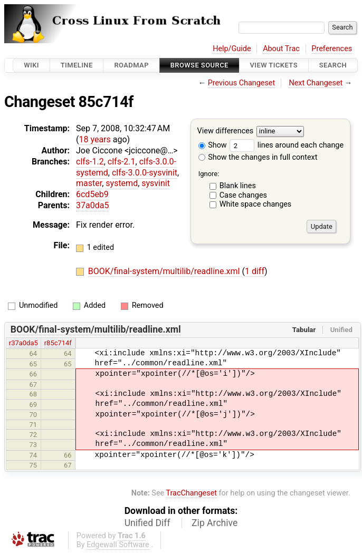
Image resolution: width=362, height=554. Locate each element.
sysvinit (155, 183)
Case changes (243, 195)
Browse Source (199, 65)
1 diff (254, 271)
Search (333, 65)
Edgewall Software (118, 544)
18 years (94, 139)
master (89, 183)
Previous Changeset (241, 83)
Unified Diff (147, 523)
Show (212, 145)
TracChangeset (191, 493)
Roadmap (131, 65)
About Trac (281, 48)
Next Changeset (315, 83)
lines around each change (287, 145)
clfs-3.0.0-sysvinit (144, 173)
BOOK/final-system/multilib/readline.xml (165, 271)
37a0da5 (92, 205)
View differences (225, 131)
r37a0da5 (23, 343)
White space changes (256, 204)
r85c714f (58, 343)
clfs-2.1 (122, 162)
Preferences (331, 48)
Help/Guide (232, 48)
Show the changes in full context (258, 157)
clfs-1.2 (90, 162)
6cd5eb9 (92, 194)
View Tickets (274, 65)
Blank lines (238, 185)
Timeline (77, 65)
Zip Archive (214, 523)
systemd (122, 183)
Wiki (31, 65)
